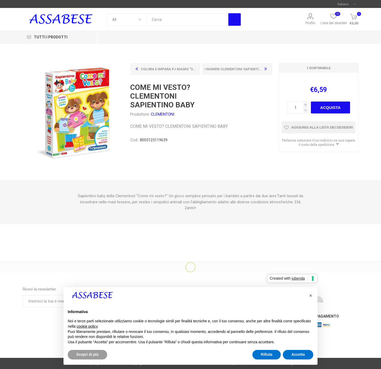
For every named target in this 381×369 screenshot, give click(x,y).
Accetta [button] (298, 354)
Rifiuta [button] (267, 354)
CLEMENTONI (162, 114)
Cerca (234, 19)
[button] (310, 295)
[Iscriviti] (58, 301)
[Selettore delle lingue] (347, 4)
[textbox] (187, 19)
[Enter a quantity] (295, 107)
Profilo (310, 23)
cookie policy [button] (86, 326)
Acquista (330, 107)
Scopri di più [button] (87, 354)
